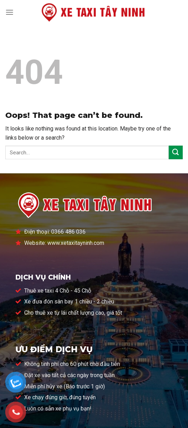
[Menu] (9, 12)
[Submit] (176, 152)
